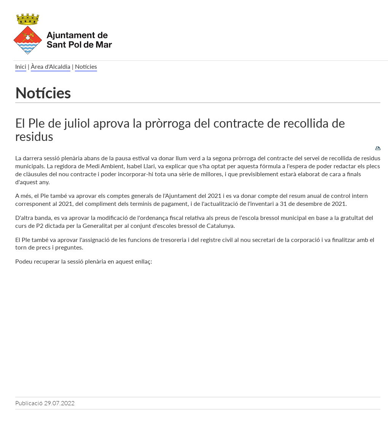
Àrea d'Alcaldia (50, 66)
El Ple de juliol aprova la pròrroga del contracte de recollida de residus (180, 129)
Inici (20, 66)
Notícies (86, 66)
